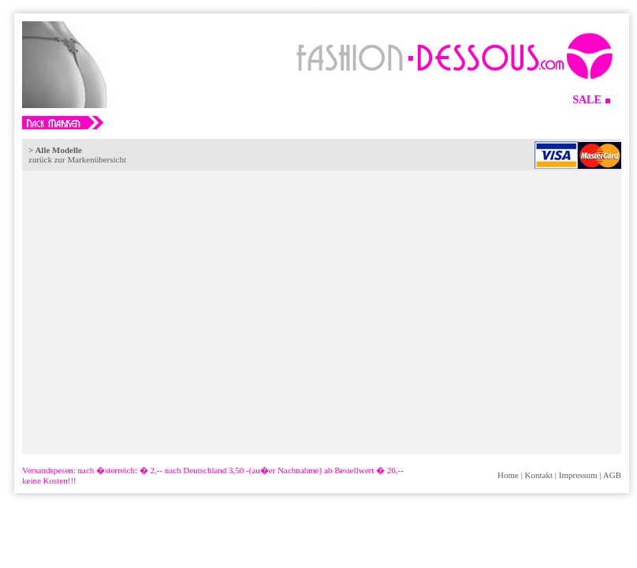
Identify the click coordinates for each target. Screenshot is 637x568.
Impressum (578, 475)
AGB (612, 475)
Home (508, 475)
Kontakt (539, 475)
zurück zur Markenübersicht (77, 159)
